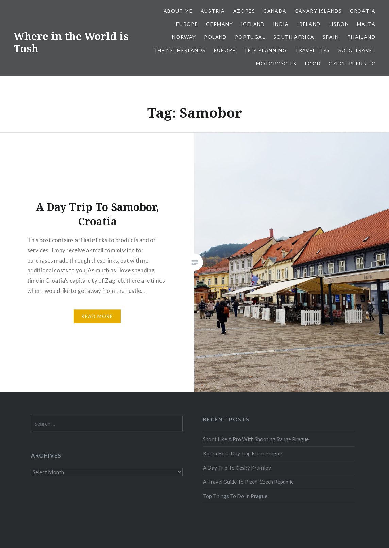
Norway (184, 37)
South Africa (294, 37)
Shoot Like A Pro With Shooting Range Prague (256, 439)
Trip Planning (265, 50)
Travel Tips (312, 50)
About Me (178, 11)
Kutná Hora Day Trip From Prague (242, 453)
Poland (215, 37)
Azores (244, 11)
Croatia (362, 11)
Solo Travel (356, 50)
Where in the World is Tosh (71, 42)
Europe (187, 24)
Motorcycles (276, 63)
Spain (331, 37)
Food (313, 63)
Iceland (253, 24)
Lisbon (339, 24)
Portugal (250, 37)
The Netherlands (180, 50)
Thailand (361, 37)
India (281, 24)
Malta (366, 24)
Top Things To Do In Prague (235, 496)
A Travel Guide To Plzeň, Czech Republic (248, 482)
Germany (219, 24)
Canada (274, 11)
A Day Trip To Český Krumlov (237, 468)
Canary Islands (318, 11)
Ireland (309, 24)
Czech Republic (352, 63)
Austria (213, 11)
